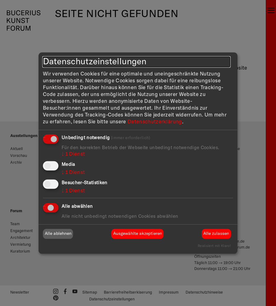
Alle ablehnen (58, 233)
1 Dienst (73, 154)
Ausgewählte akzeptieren (137, 233)
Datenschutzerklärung (154, 121)
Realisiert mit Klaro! (214, 246)
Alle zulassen (216, 233)
